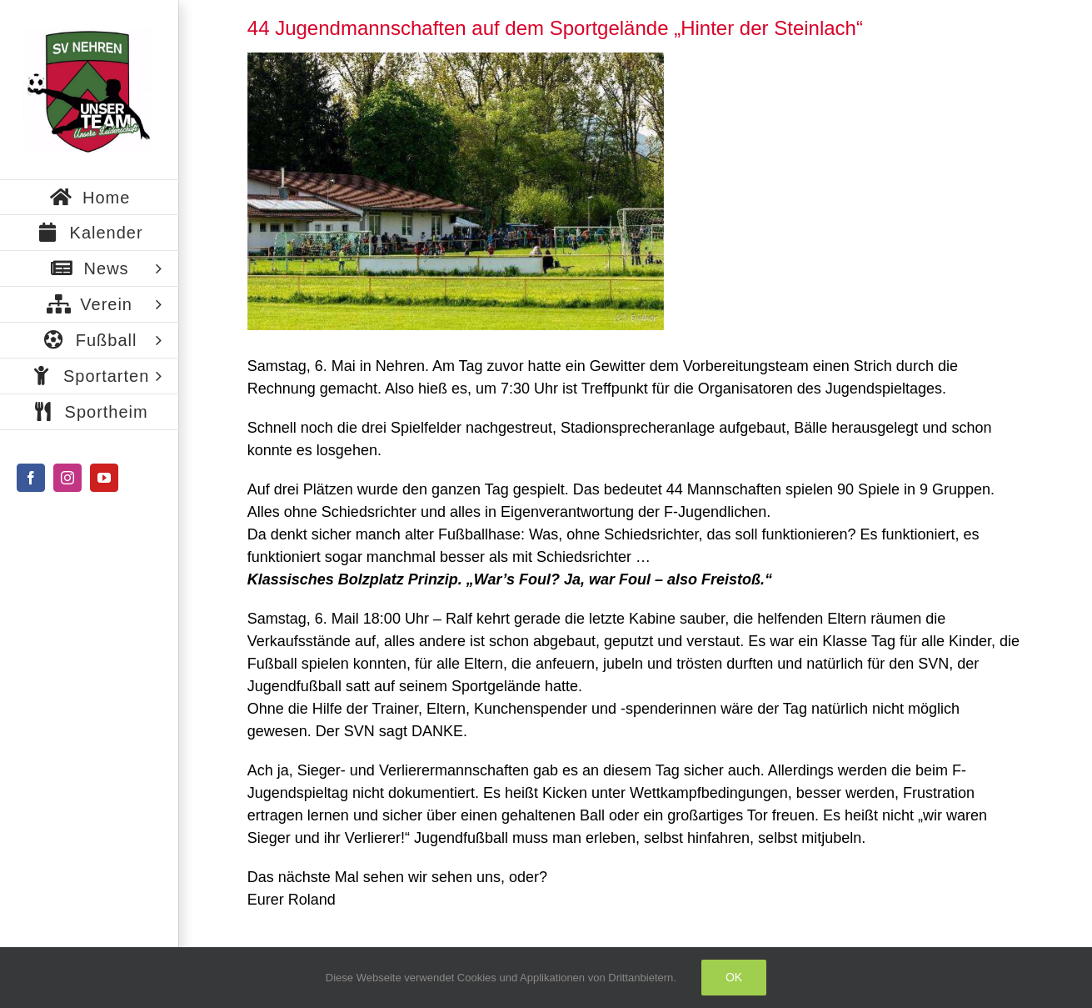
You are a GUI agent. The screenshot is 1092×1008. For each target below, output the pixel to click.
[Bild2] (455, 191)
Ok (734, 977)
